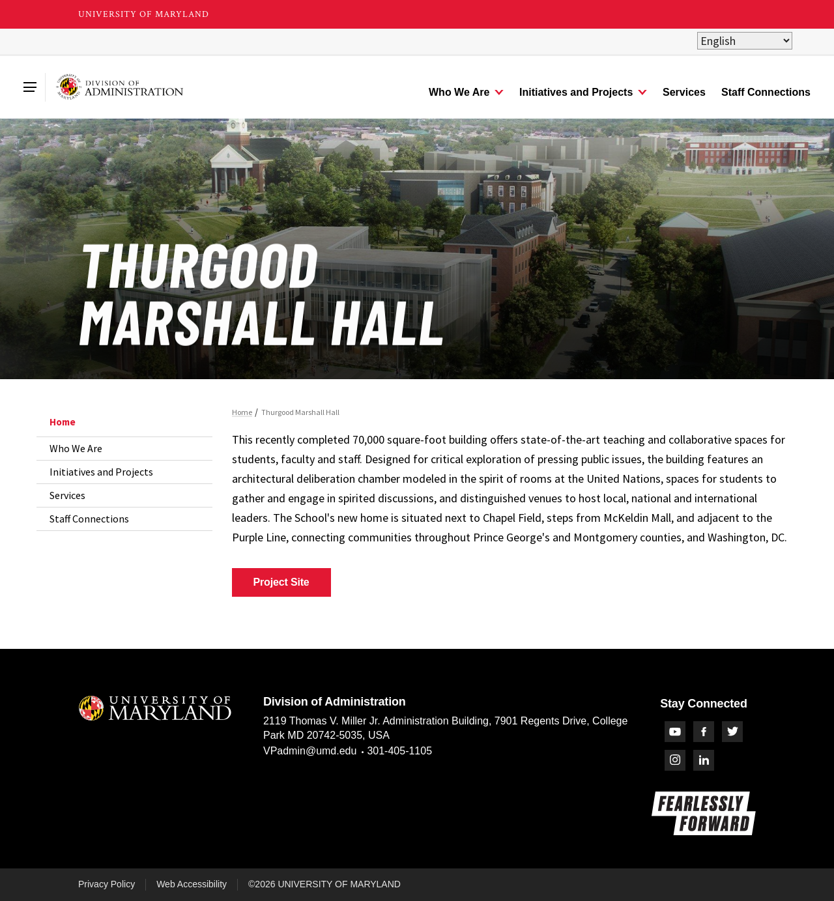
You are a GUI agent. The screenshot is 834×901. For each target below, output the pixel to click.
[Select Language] (744, 41)
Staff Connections (89, 518)
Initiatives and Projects (101, 471)
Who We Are (76, 448)
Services (67, 495)
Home (63, 422)
